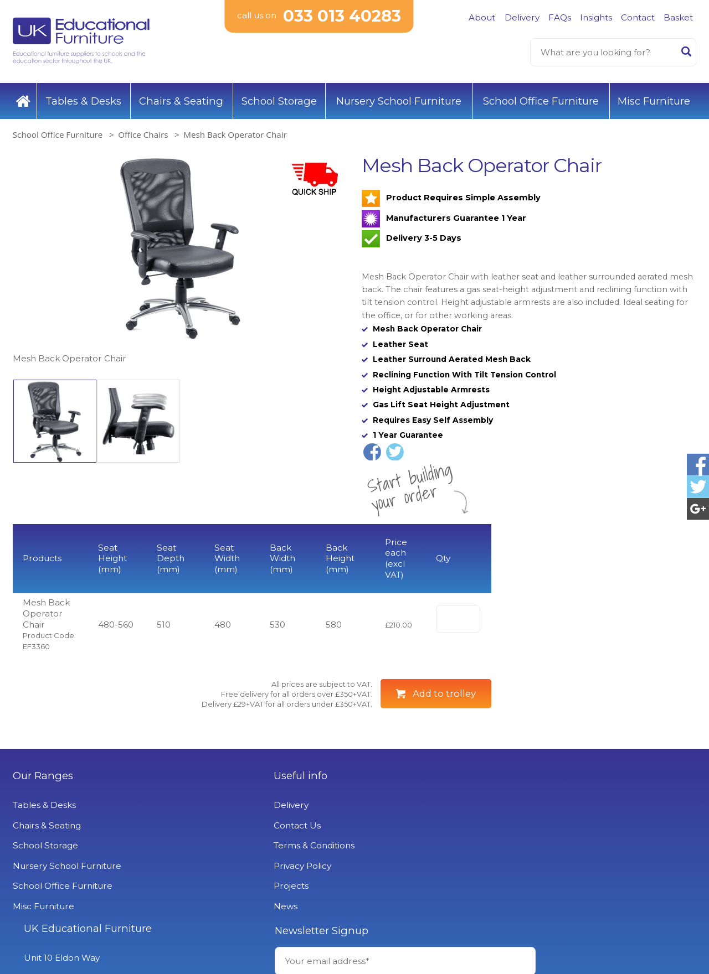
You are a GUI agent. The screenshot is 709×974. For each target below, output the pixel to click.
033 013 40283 (342, 16)
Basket (678, 17)
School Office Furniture (541, 99)
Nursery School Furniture (398, 99)
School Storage (279, 99)
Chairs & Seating (181, 99)
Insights (596, 17)
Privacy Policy (216, 899)
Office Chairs (143, 132)
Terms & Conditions (227, 878)
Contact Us (210, 858)
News (199, 939)
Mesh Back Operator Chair (234, 132)
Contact (638, 17)
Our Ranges (43, 809)
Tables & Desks (83, 99)
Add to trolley (444, 726)
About (482, 17)
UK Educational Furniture (425, 809)
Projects (204, 919)
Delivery (522, 17)
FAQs (559, 17)
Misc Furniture (654, 99)
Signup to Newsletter (609, 879)
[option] (180, 258)
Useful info (214, 809)
